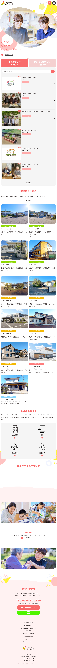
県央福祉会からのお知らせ (28, 628)
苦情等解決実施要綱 (28, 636)
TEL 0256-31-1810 (28, 658)
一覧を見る (28, 182)
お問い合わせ (28, 639)
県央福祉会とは (28, 625)
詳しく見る (28, 200)
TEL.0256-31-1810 (28, 600)
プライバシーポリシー (28, 641)
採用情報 (28, 631)
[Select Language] (43, 3)
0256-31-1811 (29, 660)
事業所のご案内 (28, 622)
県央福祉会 (7, 3)
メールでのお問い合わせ (28, 607)
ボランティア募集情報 (28, 633)
